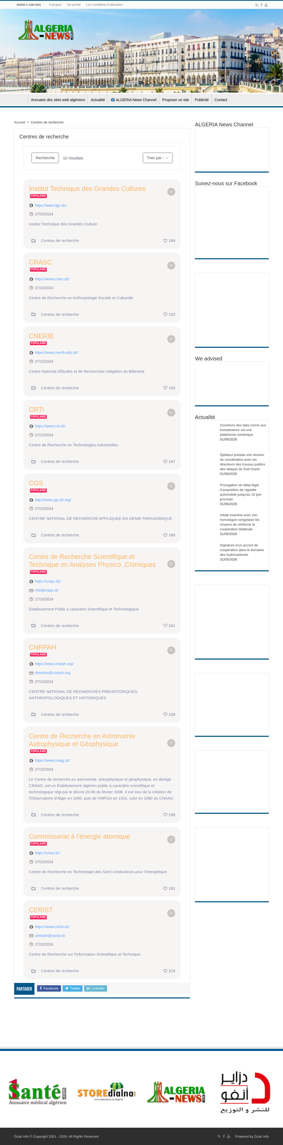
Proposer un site (175, 100)
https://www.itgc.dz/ (51, 205)
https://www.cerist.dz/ (52, 927)
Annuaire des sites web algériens (58, 100)
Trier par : (155, 158)
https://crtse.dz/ (47, 853)
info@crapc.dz (47, 590)
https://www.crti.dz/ (50, 426)
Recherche (45, 158)
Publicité (202, 100)
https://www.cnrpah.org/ (54, 664)
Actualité (98, 100)
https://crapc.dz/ (48, 581)
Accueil (21, 99)
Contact (221, 100)
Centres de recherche (54, 240)
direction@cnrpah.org (52, 673)
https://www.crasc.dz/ (52, 279)
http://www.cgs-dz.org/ (53, 500)
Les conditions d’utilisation (104, 5)
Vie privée (74, 5)
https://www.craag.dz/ (52, 760)
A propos (55, 5)
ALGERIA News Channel (133, 100)
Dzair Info (261, 1136)
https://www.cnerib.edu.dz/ (56, 352)
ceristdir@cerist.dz (50, 936)
